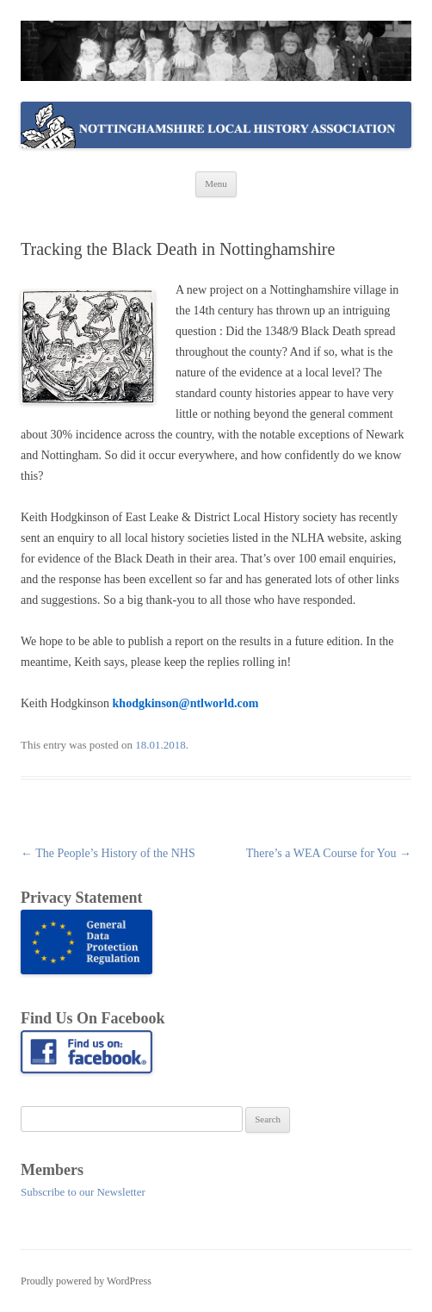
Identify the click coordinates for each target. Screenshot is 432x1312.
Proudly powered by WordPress (86, 1281)
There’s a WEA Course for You (328, 853)
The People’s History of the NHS (108, 853)
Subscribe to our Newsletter (83, 1191)
